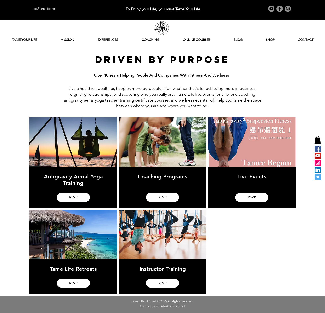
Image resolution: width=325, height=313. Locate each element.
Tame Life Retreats (73, 269)
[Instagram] (288, 9)
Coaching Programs (162, 176)
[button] (317, 140)
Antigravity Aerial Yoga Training (73, 179)
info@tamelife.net (44, 9)
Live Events (251, 176)
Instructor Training (162, 269)
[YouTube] (271, 9)
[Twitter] (318, 177)
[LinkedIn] (318, 170)
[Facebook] (279, 9)
